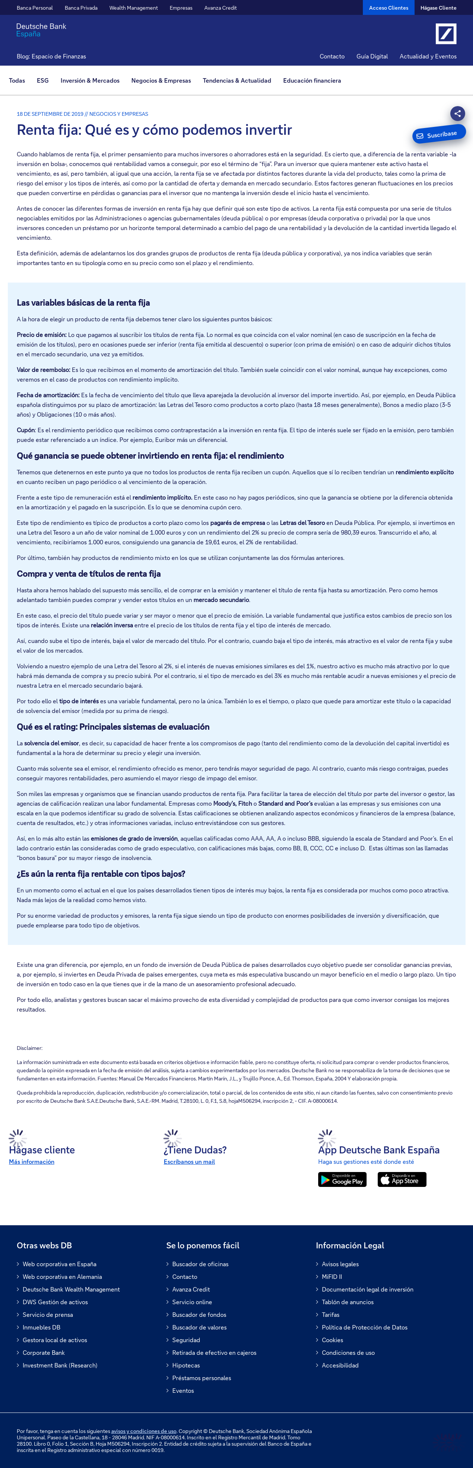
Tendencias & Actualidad (237, 80)
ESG (43, 80)
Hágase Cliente (439, 7)
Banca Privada (81, 7)
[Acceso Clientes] (389, 7)
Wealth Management (133, 7)
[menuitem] (20, 80)
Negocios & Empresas (161, 80)
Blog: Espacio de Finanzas (51, 56)
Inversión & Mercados (90, 80)
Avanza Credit (220, 7)
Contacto (332, 56)
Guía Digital (372, 56)
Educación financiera (312, 80)
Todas (17, 80)
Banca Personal (35, 7)
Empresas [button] (181, 7)
